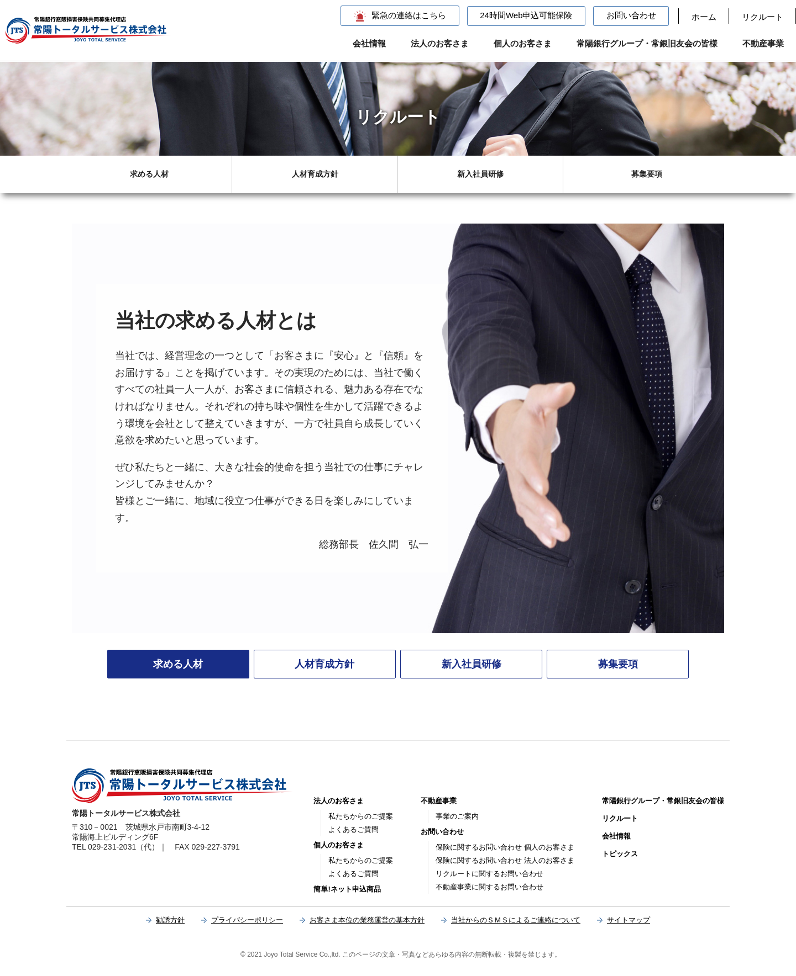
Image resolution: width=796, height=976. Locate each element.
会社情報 (369, 43)
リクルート (762, 17)
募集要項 (646, 173)
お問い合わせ (631, 15)
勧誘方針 (170, 920)
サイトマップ (628, 920)
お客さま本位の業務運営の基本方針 (367, 920)
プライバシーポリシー (247, 920)
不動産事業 (763, 43)
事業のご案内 (457, 816)
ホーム (704, 17)
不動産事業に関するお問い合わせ (489, 887)
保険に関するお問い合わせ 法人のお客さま (505, 860)
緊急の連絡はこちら (408, 15)
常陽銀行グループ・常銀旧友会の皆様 (647, 43)
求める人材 (149, 173)
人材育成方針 (315, 173)
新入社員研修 (480, 173)
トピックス (620, 854)
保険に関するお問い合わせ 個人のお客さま (505, 847)
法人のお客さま (440, 43)
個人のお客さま (523, 43)
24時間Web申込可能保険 (526, 15)
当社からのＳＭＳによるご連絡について (515, 920)
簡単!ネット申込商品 (346, 889)
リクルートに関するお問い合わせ (489, 873)
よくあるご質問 (353, 829)
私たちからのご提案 (360, 816)
